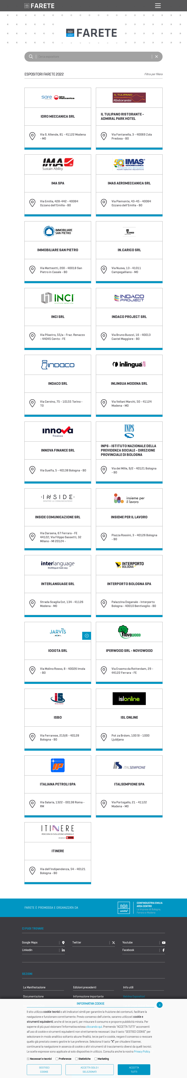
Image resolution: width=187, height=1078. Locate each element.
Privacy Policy (142, 1051)
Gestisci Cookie (44, 1069)
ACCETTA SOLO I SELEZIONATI (89, 1069)
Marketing (103, 1059)
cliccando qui (94, 1027)
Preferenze (65, 1059)
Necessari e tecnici (41, 1059)
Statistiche (84, 1059)
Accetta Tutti (134, 1069)
